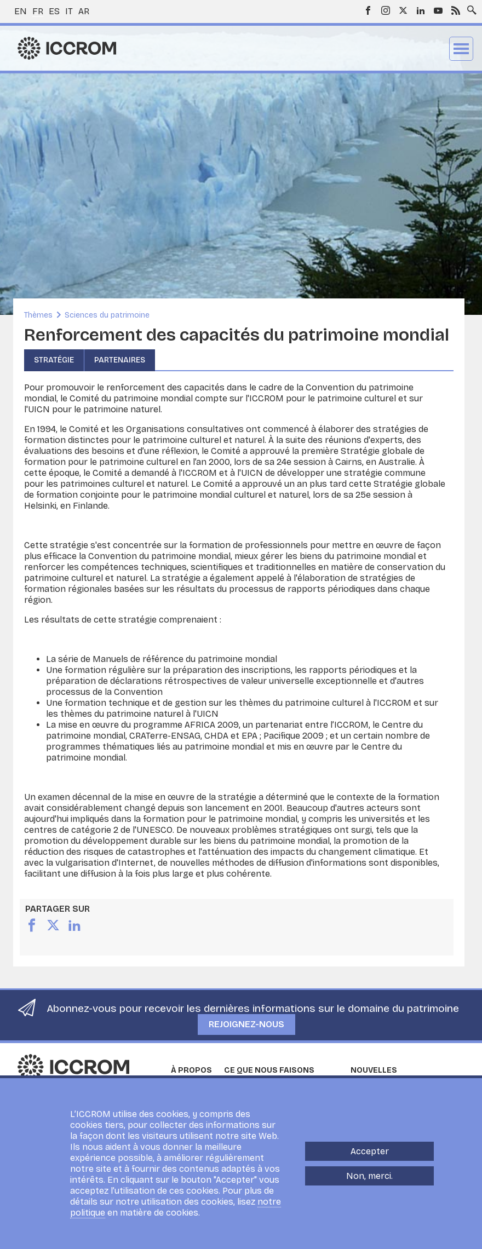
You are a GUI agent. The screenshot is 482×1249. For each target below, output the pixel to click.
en (20, 11)
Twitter (403, 10)
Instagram (385, 10)
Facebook (368, 10)
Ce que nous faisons (269, 1070)
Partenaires (119, 360)
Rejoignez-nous (246, 1024)
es (54, 11)
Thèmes (38, 315)
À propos (191, 1070)
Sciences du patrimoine (107, 315)
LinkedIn (420, 10)
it (69, 11)
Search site (469, 7)
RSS (455, 10)
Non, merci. (369, 1181)
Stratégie (54, 360)
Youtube (438, 10)
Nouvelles (374, 1070)
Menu (461, 49)
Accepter (370, 1156)
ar (83, 11)
